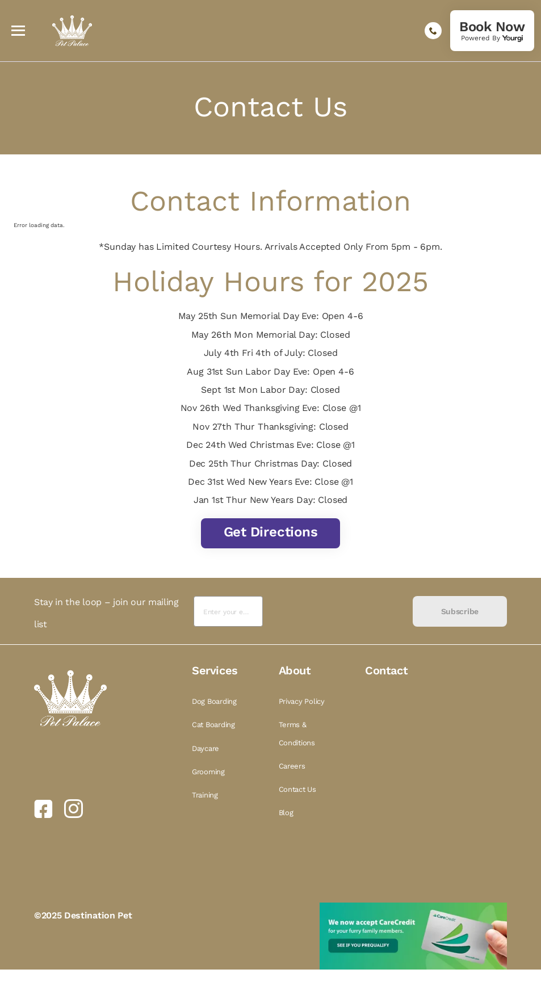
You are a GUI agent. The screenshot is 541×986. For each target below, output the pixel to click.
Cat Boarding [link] (213, 724)
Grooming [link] (208, 771)
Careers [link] (292, 766)
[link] (492, 30)
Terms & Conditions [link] (297, 733)
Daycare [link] (205, 748)
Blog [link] (286, 812)
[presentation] (337, 611)
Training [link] (205, 795)
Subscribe (460, 611)
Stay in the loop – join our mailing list (106, 613)
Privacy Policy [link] (302, 701)
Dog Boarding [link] (214, 701)
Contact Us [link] (297, 789)
